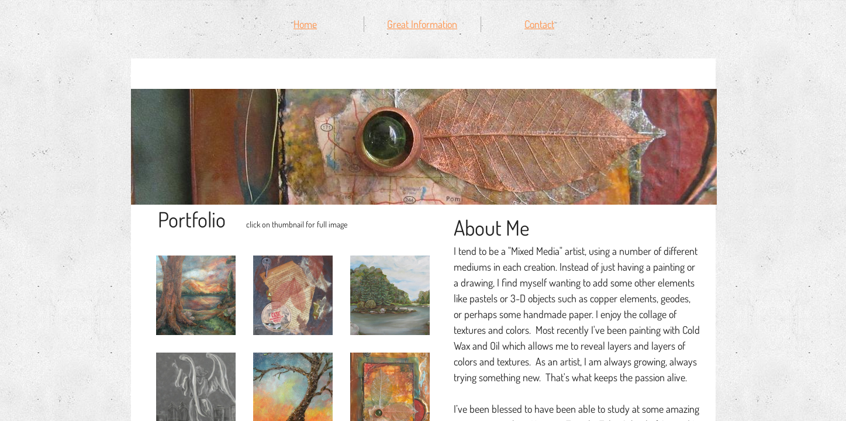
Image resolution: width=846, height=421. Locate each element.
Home (305, 24)
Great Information (422, 24)
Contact (539, 24)
